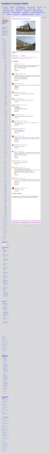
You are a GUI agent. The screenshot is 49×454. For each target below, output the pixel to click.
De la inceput (5, 7)
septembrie (5, 222)
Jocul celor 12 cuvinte (5, 436)
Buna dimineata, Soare (5, 444)
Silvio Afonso (5, 321)
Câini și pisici (39, 7)
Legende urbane (19, 10)
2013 (4, 57)
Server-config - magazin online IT (4, 413)
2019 (4, 49)
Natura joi (3, 441)
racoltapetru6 (5, 303)
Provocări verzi (4, 421)
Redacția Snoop (4, 350)
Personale (16, 167)
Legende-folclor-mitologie (37, 10)
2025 (4, 41)
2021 (4, 46)
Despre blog (12, 7)
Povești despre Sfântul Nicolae (5, 185)
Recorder (3, 338)
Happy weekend (4, 446)
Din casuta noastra (5, 250)
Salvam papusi (4, 425)
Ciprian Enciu (17, 144)
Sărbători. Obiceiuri (6, 12)
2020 (4, 48)
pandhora (16, 92)
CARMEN (16, 73)
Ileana (15, 83)
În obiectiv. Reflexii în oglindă (5, 92)
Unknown (16, 128)
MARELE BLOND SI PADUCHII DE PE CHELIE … (6, 256)
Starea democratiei (5, 401)
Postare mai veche (36, 222)
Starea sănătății (4, 348)
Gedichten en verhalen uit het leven (5, 281)
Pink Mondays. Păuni (5, 135)
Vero (4, 262)
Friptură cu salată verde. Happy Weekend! (5, 168)
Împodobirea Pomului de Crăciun (5, 116)
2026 (4, 40)
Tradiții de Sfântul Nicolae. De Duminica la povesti (5, 214)
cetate (20, 57)
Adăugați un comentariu (17, 193)
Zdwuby (15, 114)
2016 (4, 53)
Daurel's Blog (5, 259)
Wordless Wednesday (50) (21, 51)
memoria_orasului (19, 58)
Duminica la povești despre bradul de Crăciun (5, 153)
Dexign (3, 411)
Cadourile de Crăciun (5, 106)
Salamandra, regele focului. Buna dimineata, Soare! (5, 208)
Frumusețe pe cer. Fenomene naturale (5, 122)
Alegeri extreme (5, 182)
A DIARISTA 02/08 (5, 322)
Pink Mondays (4, 449)
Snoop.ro (4, 393)
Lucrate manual (16, 14)
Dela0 (4, 374)
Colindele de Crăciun (5, 158)
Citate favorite (4, 418)
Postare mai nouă (16, 222)
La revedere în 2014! (5, 61)
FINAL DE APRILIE (6, 251)
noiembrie (5, 218)
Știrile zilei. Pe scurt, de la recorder (5, 345)
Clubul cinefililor (4, 438)
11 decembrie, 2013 (21, 64)
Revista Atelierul (4, 404)
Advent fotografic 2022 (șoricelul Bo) (5, 435)
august (5, 224)
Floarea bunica (17, 121)
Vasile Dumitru (17, 160)
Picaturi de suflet (6, 272)
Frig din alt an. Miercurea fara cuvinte (5, 196)
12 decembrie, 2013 (23, 187)
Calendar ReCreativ (5, 427)
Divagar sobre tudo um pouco (5, 312)
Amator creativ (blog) (31, 7)
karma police (16, 187)
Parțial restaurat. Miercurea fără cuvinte (5, 111)
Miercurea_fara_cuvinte (27, 58)
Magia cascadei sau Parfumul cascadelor (5, 190)
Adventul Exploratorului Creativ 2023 (5, 430)
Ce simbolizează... (25, 12)
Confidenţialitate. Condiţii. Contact (27, 14)
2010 (4, 238)
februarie (5, 232)
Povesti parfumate (5, 443)
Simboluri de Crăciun (5, 172)
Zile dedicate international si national (38, 12)
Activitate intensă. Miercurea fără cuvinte (5, 66)
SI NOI (4, 275)
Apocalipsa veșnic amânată (5, 88)
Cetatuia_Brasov (30, 57)
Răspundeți (16, 70)
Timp (3, 14)
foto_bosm (35, 57)
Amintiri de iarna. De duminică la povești (5, 78)
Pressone (4, 391)
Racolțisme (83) (5, 304)
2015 (4, 54)
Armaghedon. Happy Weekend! (5, 83)
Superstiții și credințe (16, 12)
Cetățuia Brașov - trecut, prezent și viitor (5, 102)
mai (4, 228)
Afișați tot (8, 298)
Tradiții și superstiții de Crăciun (5, 163)
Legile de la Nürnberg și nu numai (5, 28)
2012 (4, 237)
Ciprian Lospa (4, 341)
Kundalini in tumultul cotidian (14, 3)
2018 (4, 50)
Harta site (38, 14)
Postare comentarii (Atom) (28, 226)
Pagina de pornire (25, 222)
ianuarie (5, 234)
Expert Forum (5, 364)
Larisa (15, 136)
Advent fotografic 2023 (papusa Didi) (5, 432)
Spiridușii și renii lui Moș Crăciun (5, 98)
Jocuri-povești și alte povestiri (8, 10)
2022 (4, 45)
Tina (15, 151)
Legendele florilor (27, 10)
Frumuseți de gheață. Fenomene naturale (5, 201)
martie (5, 231)
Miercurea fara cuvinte (5, 420)
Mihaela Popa (4, 402)
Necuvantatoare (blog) (21, 7)
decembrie (5, 58)
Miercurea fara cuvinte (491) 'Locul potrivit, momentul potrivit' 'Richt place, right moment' (6, 295)
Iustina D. (16, 178)
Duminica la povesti (5, 447)
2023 (4, 44)
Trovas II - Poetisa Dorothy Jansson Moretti (5, 314)
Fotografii (13, 58)
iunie (5, 227)
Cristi (15, 98)
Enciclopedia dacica (5, 399)
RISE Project (4, 351)
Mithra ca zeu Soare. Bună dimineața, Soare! (5, 72)
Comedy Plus (5, 287)
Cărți (45, 7)
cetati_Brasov (23, 57)
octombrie (5, 220)
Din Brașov (9, 14)
